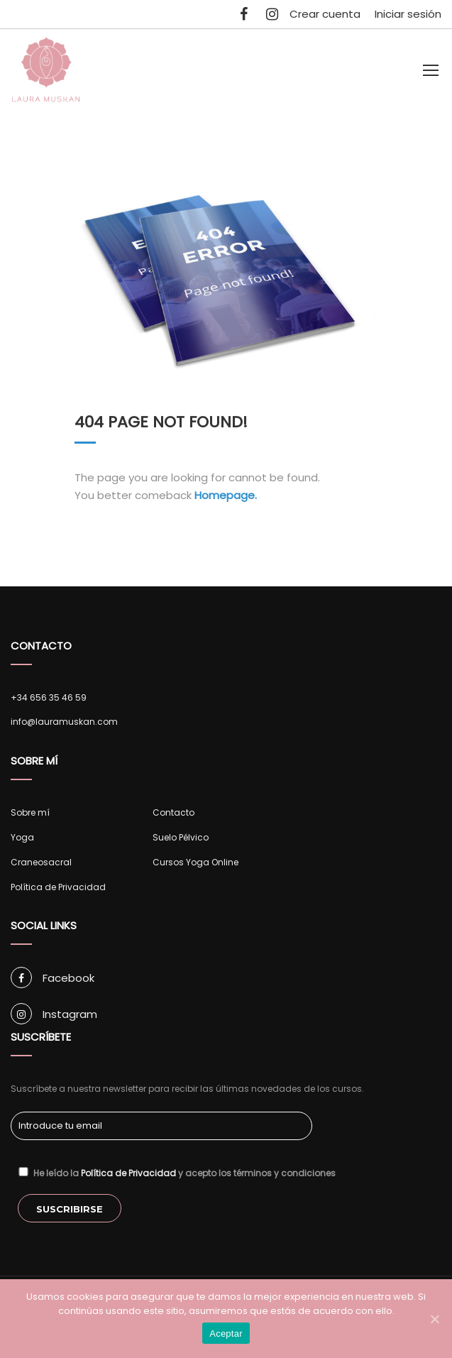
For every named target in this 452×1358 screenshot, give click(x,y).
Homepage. (225, 495)
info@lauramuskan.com (64, 722)
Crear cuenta (325, 14)
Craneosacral (41, 862)
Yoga (22, 837)
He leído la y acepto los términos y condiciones (177, 1173)
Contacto (173, 812)
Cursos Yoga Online (195, 862)
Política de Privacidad (58, 887)
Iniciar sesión (408, 14)
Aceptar (226, 1333)
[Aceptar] (434, 1319)
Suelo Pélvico (181, 837)
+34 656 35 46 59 (49, 697)
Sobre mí (30, 812)
